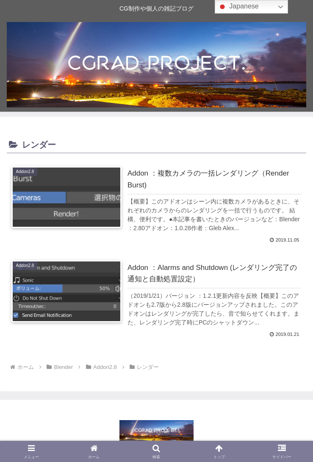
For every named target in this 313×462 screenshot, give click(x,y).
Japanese (238, 7)
